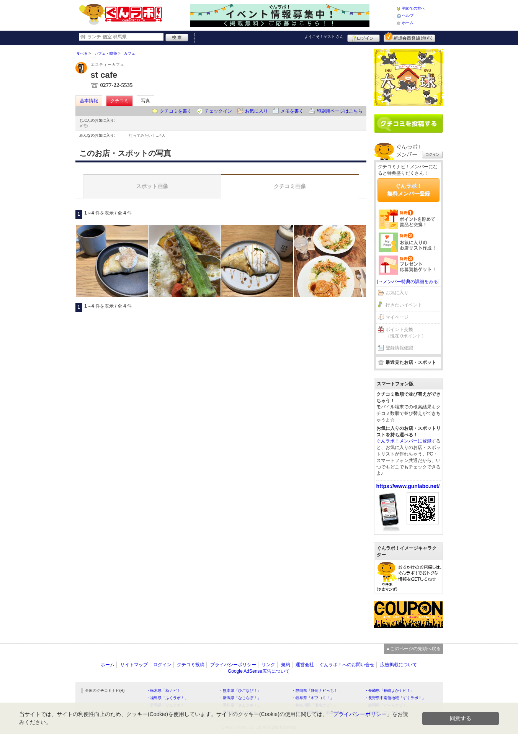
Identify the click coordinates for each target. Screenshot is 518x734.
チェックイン (218, 111)
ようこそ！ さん (324, 36)
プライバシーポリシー (233, 664)
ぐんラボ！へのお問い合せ (346, 664)
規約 (285, 664)
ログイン (363, 37)
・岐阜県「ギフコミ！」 (313, 698)
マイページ (397, 317)
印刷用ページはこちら (340, 111)
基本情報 (89, 100)
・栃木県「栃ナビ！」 (165, 690)
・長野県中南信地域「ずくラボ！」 (395, 698)
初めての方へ (413, 8)
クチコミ (119, 100)
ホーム (407, 23)
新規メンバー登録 (409, 37)
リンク (268, 664)
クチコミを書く (176, 111)
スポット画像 (152, 186)
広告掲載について (398, 664)
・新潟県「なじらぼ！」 (240, 698)
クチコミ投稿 (190, 664)
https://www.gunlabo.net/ (408, 486)
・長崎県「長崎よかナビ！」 (389, 690)
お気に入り (256, 111)
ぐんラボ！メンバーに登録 (403, 441)
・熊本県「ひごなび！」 (240, 690)
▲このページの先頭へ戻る (413, 648)
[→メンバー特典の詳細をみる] (408, 281)
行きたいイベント (404, 305)
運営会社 (305, 664)
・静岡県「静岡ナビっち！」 (317, 690)
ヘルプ (407, 15)
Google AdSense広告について (259, 671)
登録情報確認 (399, 348)
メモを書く (292, 111)
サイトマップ (134, 664)
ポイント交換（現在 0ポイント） (406, 333)
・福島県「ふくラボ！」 (167, 698)
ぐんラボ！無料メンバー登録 (408, 190)
